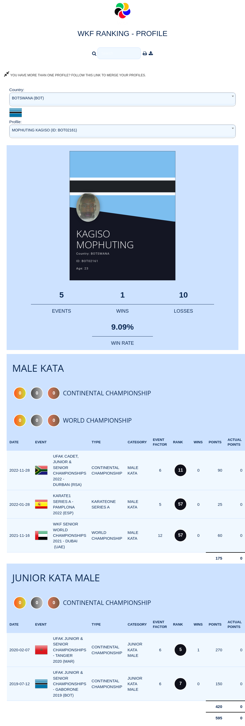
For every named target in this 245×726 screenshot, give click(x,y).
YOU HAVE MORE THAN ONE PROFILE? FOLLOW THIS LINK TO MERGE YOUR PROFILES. (75, 75)
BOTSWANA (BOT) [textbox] (28, 98)
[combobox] (122, 99)
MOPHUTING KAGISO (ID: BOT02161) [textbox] (44, 130)
